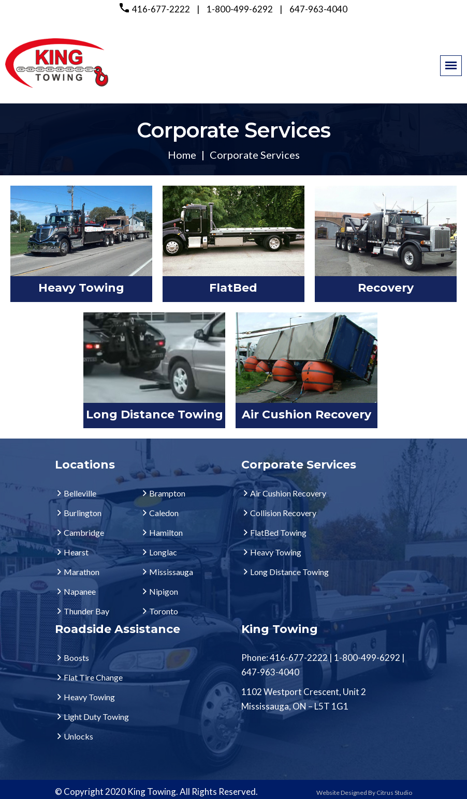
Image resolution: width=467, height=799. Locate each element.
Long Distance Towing (154, 414)
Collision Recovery (283, 513)
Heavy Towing (81, 288)
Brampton (167, 493)
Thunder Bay (86, 611)
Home (182, 154)
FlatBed (233, 288)
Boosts (76, 657)
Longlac (163, 552)
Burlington (82, 513)
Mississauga (171, 572)
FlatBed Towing (278, 532)
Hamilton (166, 532)
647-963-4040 (318, 9)
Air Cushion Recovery (306, 414)
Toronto (163, 611)
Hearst (76, 552)
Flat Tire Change (93, 677)
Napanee (80, 591)
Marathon (81, 572)
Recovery (386, 288)
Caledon (164, 513)
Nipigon (163, 591)
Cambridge (84, 532)
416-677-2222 (161, 9)
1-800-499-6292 (240, 9)
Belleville (80, 493)
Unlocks (78, 736)
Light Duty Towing (96, 716)
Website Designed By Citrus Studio (364, 792)
